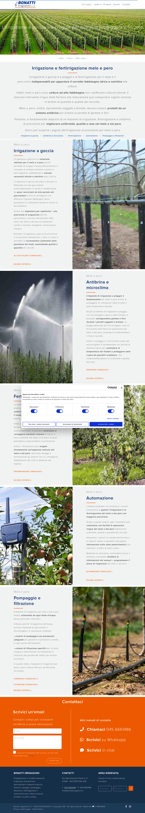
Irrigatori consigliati (97, 370)
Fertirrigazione (74, 136)
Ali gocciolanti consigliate (28, 256)
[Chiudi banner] (121, 388)
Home (61, 58)
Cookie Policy (37, 809)
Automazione (92, 136)
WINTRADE (101, 806)
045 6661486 (70, 788)
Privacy (31, 756)
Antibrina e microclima (53, 136)
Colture (70, 58)
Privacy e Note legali (22, 809)
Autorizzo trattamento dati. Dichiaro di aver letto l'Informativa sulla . (35, 754)
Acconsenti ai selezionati (72, 424)
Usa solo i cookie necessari (39, 424)
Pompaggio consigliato (26, 679)
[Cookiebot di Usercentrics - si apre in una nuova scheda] (107, 387)
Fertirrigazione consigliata (28, 471)
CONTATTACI (54, 761)
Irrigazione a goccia (29, 136)
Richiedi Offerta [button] (22, 264)
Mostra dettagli (113, 418)
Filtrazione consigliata (26, 684)
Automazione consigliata (99, 571)
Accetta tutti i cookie (106, 424)
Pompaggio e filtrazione (113, 136)
